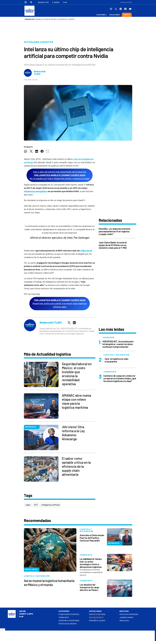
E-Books (55, 2)
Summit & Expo (26, 614)
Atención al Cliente (97, 621)
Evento (127, 15)
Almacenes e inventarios (69, 621)
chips (28, 505)
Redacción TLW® (40, 72)
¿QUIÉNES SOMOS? (126, 618)
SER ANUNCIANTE (96, 618)
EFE (36, 505)
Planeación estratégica (69, 614)
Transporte (64, 618)
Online (22, 611)
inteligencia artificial (50, 505)
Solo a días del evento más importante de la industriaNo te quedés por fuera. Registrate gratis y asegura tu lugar (59, 175)
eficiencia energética (35, 191)
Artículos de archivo (67, 624)
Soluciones (114, 15)
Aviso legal (124, 621)
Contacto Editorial (97, 614)
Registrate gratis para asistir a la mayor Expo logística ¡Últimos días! (59, 303)
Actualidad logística (38, 42)
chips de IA (86, 250)
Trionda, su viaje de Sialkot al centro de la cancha (54, 19)
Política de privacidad (128, 614)
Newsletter (43, 2)
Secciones (101, 15)
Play (65, 2)
